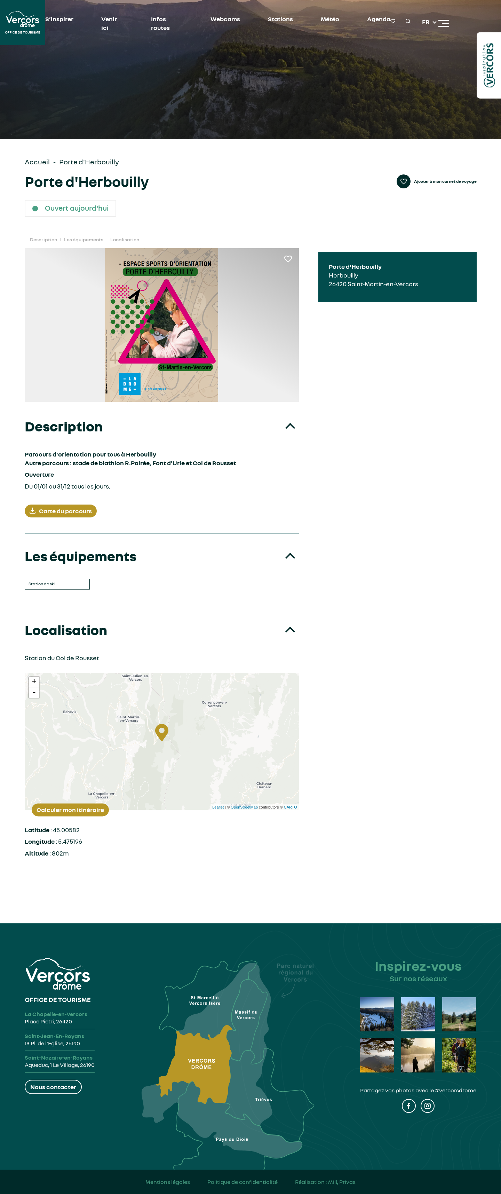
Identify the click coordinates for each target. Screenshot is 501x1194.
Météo (330, 19)
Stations (280, 19)
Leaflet (218, 807)
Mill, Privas (342, 1181)
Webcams (225, 19)
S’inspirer (59, 19)
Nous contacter (53, 1087)
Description (43, 239)
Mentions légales (167, 1181)
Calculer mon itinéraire (70, 809)
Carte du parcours (61, 511)
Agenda (378, 19)
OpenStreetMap (244, 807)
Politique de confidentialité (242, 1181)
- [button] (34, 692)
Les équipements (83, 239)
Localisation (124, 239)
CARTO (290, 807)
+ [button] (34, 682)
